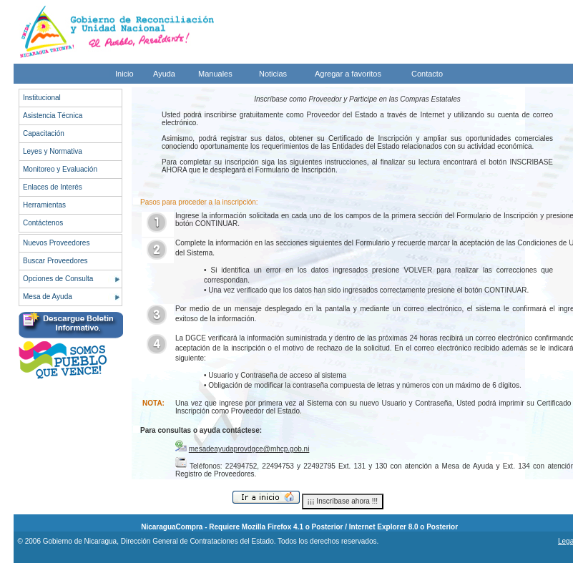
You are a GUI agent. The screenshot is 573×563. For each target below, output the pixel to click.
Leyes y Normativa (52, 151)
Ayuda (164, 73)
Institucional (42, 98)
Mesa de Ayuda (47, 296)
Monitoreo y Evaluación (60, 169)
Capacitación (43, 133)
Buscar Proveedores (55, 261)
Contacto (427, 73)
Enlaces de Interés (52, 187)
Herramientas (44, 205)
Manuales (215, 73)
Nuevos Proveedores (56, 243)
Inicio (124, 73)
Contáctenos (43, 223)
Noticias (273, 73)
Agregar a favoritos (348, 73)
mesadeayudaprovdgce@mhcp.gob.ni (249, 449)
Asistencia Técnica (52, 115)
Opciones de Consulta (58, 279)
